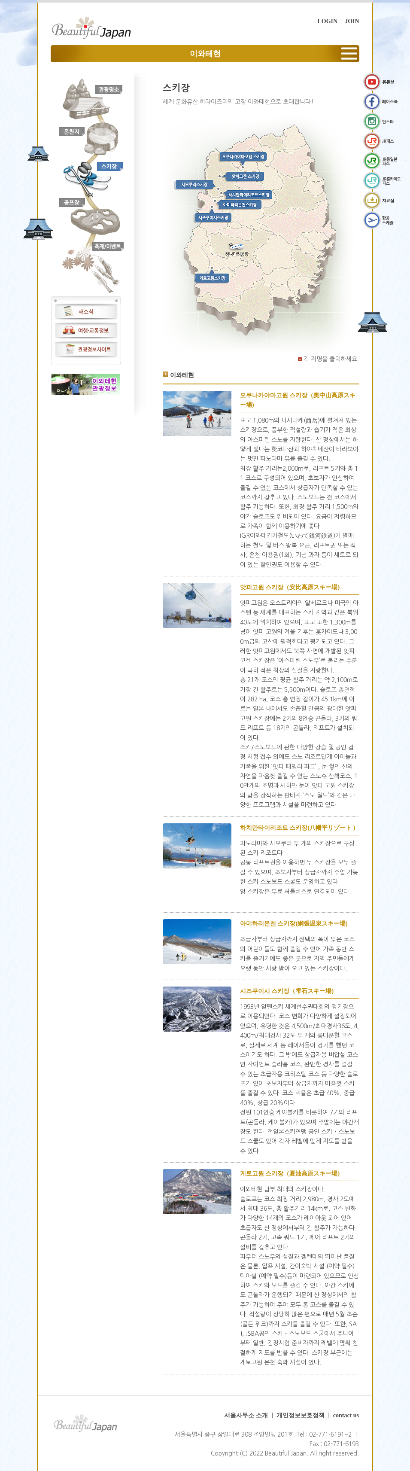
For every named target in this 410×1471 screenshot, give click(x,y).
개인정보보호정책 (300, 1415)
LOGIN (327, 21)
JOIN (352, 21)
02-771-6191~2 (330, 1434)
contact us (346, 1415)
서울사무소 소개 (246, 1415)
